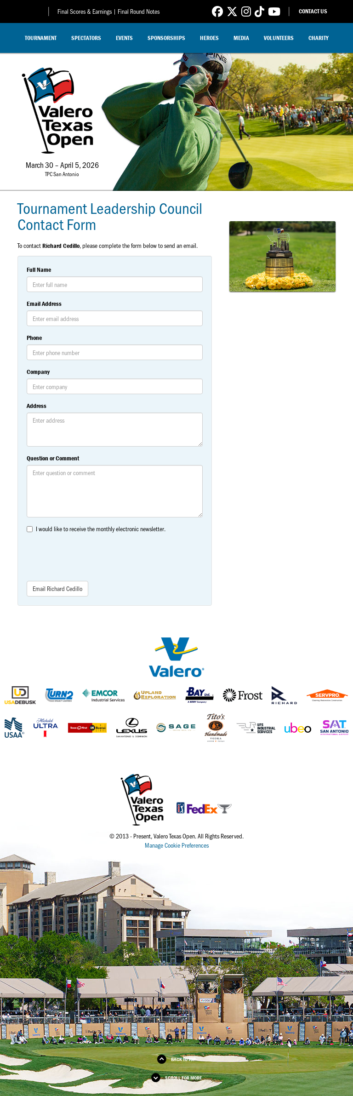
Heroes (209, 38)
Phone (34, 337)
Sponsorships (166, 38)
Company (38, 371)
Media (241, 38)
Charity (318, 38)
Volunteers (279, 38)
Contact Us (313, 11)
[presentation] (96, 556)
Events (124, 38)
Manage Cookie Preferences (177, 845)
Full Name (39, 269)
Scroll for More (183, 1077)
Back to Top (183, 1059)
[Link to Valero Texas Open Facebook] (217, 11)
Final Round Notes (138, 11)
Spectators (86, 38)
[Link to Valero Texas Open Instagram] (246, 11)
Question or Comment (53, 458)
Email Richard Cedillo (57, 588)
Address (36, 406)
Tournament (41, 38)
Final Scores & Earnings (84, 11)
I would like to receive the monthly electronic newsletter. (100, 528)
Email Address (44, 303)
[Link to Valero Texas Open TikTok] (259, 11)
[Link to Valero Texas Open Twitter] (232, 11)
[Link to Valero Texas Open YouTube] (274, 11)
